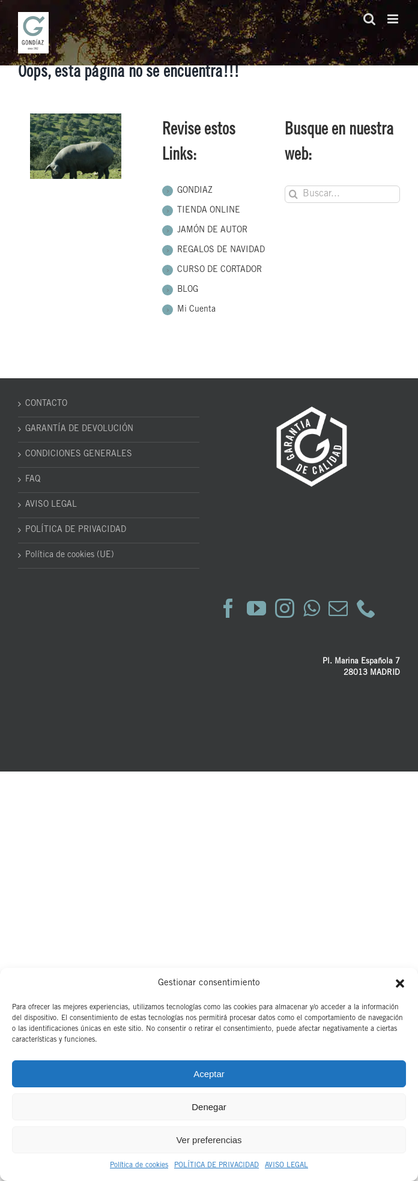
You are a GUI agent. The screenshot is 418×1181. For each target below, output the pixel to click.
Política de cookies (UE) (69, 555)
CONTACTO (46, 404)
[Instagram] (284, 608)
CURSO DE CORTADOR (219, 270)
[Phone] (366, 608)
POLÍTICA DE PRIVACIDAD (216, 1165)
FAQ (32, 480)
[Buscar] (293, 194)
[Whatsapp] (311, 608)
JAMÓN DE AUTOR (212, 230)
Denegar (209, 1107)
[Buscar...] (342, 194)
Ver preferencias (208, 1140)
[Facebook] (228, 608)
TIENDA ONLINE (208, 211)
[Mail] (338, 608)
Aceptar (209, 1074)
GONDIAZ (195, 191)
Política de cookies (139, 1165)
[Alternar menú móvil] (393, 19)
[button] (400, 983)
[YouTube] (256, 608)
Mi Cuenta (196, 310)
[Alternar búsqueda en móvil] (369, 19)
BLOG (187, 290)
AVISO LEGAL (286, 1165)
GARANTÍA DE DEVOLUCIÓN (79, 429)
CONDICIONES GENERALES (78, 454)
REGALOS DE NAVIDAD (221, 250)
